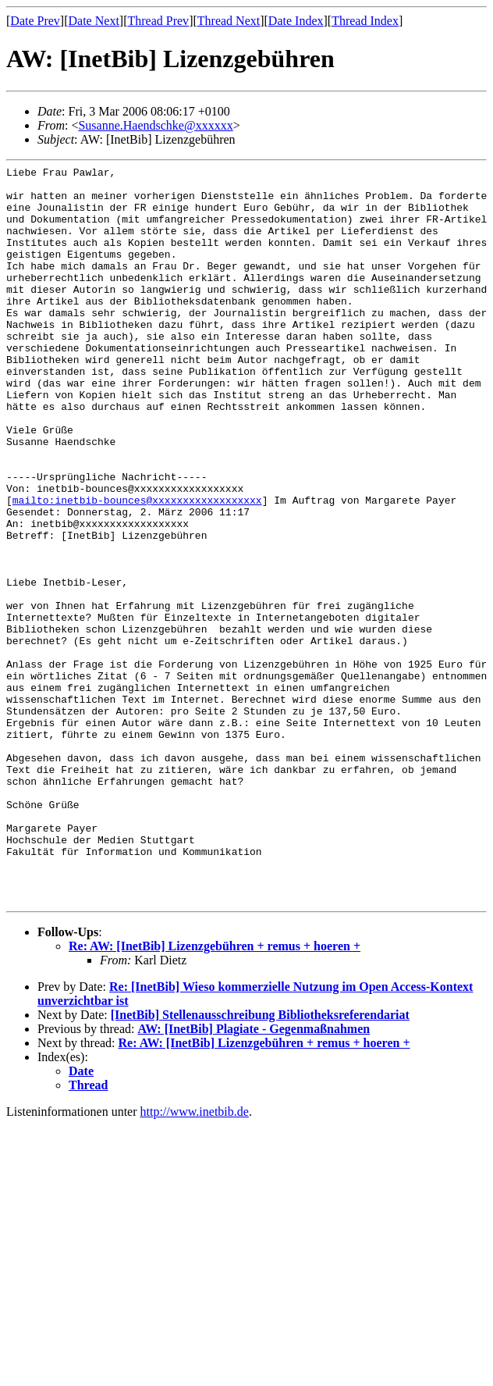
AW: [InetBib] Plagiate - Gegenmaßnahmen (253, 1176)
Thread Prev (158, 20)
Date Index (296, 20)
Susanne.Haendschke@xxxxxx (155, 125)
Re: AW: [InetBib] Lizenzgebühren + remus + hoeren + (214, 1093)
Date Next (94, 20)
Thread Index (365, 20)
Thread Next (228, 20)
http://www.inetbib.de (194, 1259)
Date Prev (35, 20)
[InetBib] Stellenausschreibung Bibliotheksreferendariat (260, 1162)
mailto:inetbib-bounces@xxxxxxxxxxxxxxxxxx (137, 568)
